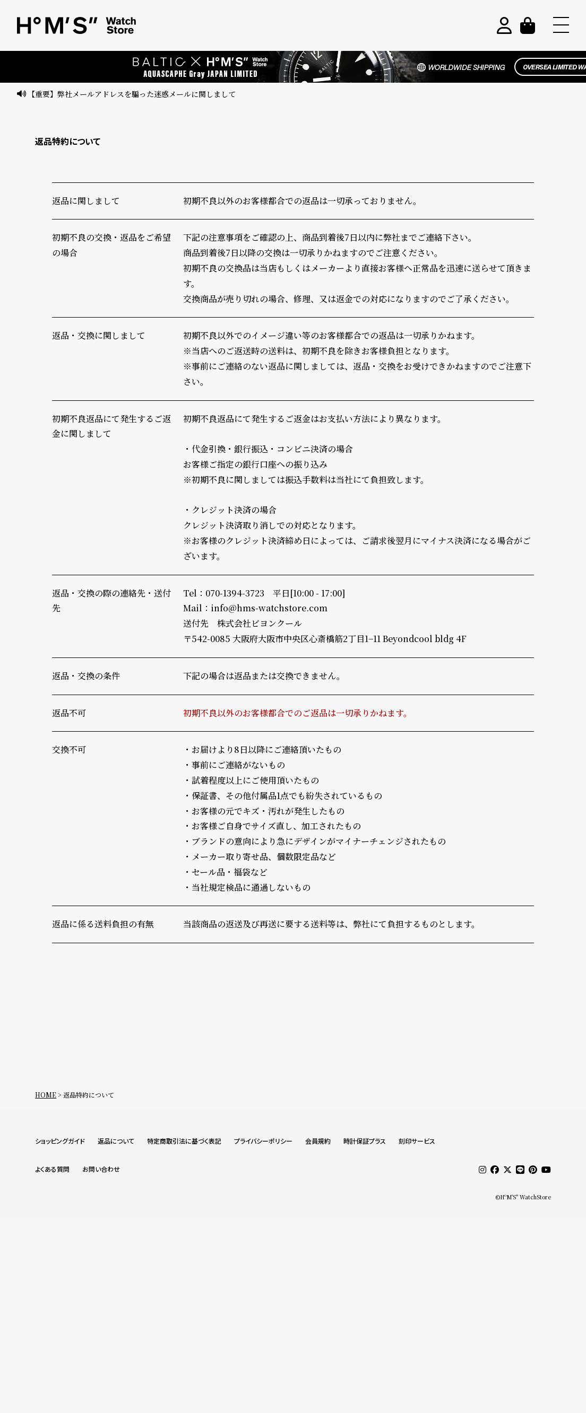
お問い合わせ (101, 1169)
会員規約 (318, 1141)
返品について (116, 1141)
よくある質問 (52, 1169)
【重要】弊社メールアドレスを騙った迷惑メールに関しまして (132, 94)
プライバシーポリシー (263, 1141)
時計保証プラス (364, 1141)
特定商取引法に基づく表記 (184, 1141)
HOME (45, 1094)
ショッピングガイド (60, 1141)
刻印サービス (417, 1141)
